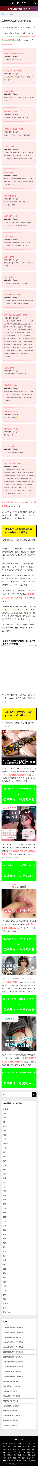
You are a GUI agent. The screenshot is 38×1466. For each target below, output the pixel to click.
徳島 (4, 1260)
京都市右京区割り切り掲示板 (13, 1327)
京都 (4, 1217)
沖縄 (4, 1308)
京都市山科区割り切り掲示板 (13, 1376)
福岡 (4, 1277)
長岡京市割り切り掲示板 (11, 1406)
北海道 (5, 1109)
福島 (4, 1135)
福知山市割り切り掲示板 (11, 1396)
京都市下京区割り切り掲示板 (13, 1347)
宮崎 (4, 1299)
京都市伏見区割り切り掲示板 (13, 1366)
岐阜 (4, 1200)
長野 (4, 1169)
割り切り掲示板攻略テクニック (19, 9)
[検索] (34, 1094)
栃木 (4, 1161)
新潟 (4, 1174)
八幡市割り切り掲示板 (10, 1391)
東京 (4, 1139)
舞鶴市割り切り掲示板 (10, 1381)
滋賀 (4, 1213)
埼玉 (4, 1152)
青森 (4, 1113)
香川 (4, 1264)
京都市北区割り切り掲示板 (12, 1337)
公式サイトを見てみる (19, 794)
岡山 (4, 1247)
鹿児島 (5, 1303)
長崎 (4, 1286)
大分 (4, 1290)
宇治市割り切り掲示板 (10, 1411)
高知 (4, 1273)
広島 (4, 1251)
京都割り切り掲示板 (10, 1425)
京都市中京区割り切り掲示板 (13, 1352)
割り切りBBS (19, 3)
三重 (4, 1208)
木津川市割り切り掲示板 (11, 1386)
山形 (4, 1126)
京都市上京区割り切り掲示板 (13, 1332)
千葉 (4, 1148)
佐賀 (4, 1282)
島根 (4, 1243)
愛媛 (4, 1269)
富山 (4, 1182)
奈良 (4, 1230)
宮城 (4, 1130)
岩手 (4, 1122)
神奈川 (5, 1143)
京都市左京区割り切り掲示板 (13, 1342)
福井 (4, 1191)
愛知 (4, 1195)
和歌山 (5, 1234)
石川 (4, 1187)
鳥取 (4, 1239)
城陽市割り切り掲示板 (10, 1401)
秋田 (4, 1118)
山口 (4, 1256)
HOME (19, 1439)
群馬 (4, 1156)
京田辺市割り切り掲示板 (11, 1416)
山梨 (4, 1178)
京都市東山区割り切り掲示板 (13, 1362)
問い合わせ (7, 1312)
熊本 (4, 1295)
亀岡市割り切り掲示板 (10, 1420)
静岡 (4, 1204)
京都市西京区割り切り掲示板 (13, 1357)
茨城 (4, 1165)
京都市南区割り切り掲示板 (12, 1371)
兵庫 (4, 1226)
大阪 (4, 1221)
